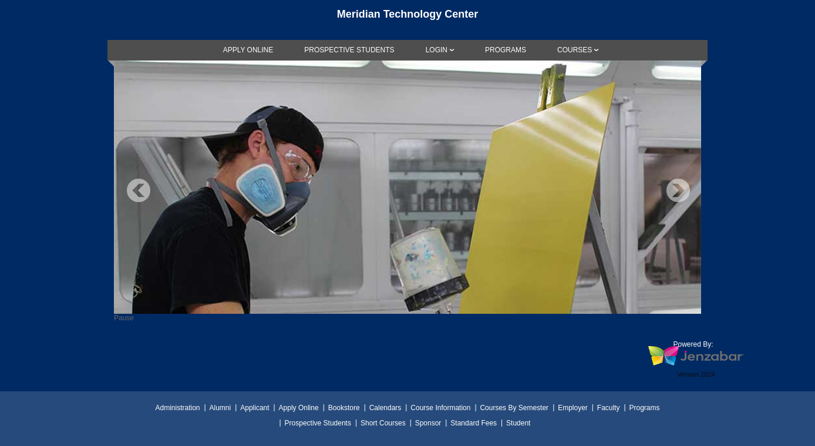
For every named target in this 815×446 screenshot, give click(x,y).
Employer (573, 408)
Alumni (220, 408)
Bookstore (344, 408)
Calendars (385, 408)
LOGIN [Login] (436, 50)
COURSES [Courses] (574, 50)
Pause (124, 318)
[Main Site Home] (407, 20)
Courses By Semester (514, 408)
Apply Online (299, 408)
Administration (177, 408)
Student (518, 423)
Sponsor (428, 423)
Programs (644, 408)
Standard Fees (473, 423)
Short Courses (383, 423)
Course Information (440, 408)
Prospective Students (318, 423)
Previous (138, 190)
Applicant (254, 408)
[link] (248, 50)
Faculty (608, 408)
